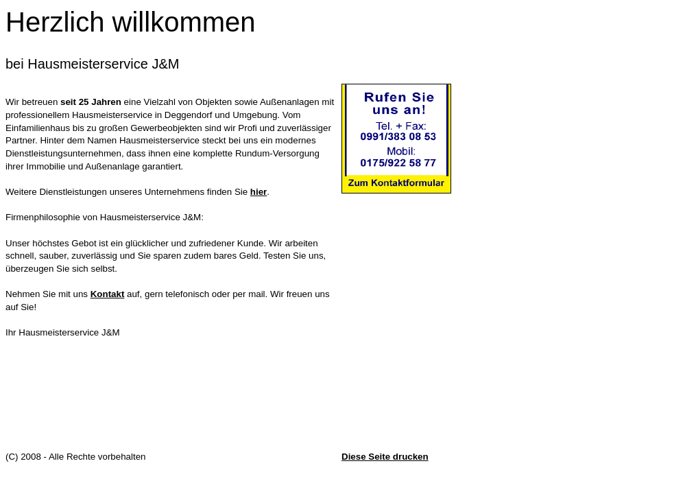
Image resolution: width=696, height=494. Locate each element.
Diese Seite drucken (385, 456)
